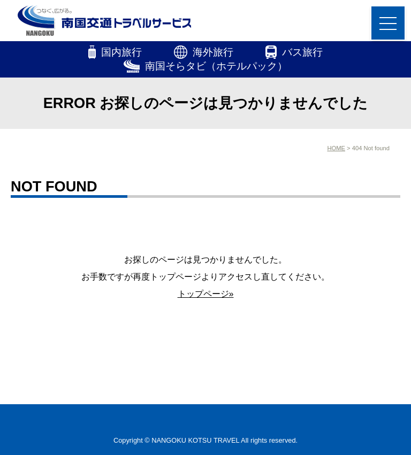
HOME (336, 148)
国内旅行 (115, 52)
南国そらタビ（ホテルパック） (206, 66)
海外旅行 (203, 52)
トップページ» (206, 293)
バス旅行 (294, 52)
